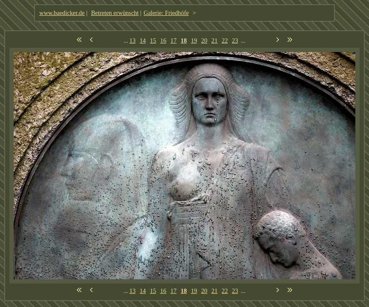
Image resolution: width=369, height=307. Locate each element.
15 (153, 40)
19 (194, 40)
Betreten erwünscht (115, 12)
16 (163, 40)
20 (204, 40)
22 (225, 40)
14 (143, 40)
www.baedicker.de (62, 12)
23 (235, 40)
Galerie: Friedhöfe (166, 12)
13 (132, 40)
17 (173, 40)
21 (214, 40)
